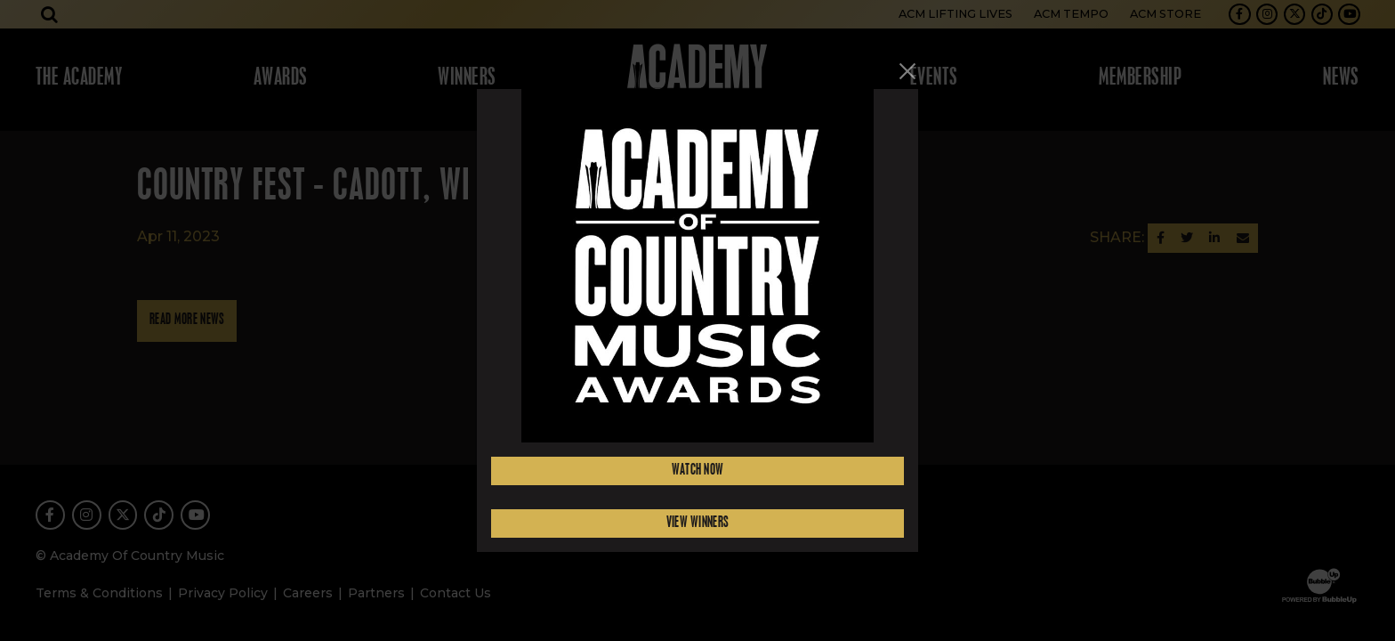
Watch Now (698, 470)
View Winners (698, 523)
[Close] (907, 71)
